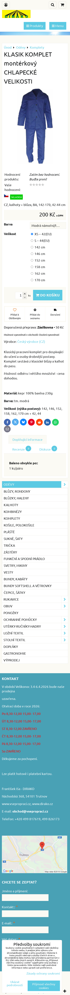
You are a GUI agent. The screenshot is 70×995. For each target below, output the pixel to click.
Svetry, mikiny (15, 565)
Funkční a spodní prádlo (24, 559)
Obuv (36, 606)
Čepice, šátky (14, 592)
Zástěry (10, 552)
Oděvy (36, 484)
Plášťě (9, 532)
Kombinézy (13, 511)
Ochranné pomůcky (36, 619)
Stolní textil (36, 640)
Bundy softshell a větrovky (28, 586)
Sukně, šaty (13, 538)
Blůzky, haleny (16, 498)
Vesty (8, 572)
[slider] (36, 184)
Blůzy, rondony (17, 491)
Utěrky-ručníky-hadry (36, 626)
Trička (9, 545)
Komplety (12, 518)
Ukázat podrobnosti (15, 983)
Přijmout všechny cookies (43, 986)
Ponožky (11, 613)
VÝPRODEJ (12, 660)
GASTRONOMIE (15, 653)
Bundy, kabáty (15, 579)
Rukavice (36, 599)
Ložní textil (36, 633)
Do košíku (48, 295)
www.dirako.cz (42, 804)
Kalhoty (11, 505)
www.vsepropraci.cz (16, 804)
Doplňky (11, 646)
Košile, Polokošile (19, 525)
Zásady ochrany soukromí (43, 973)
